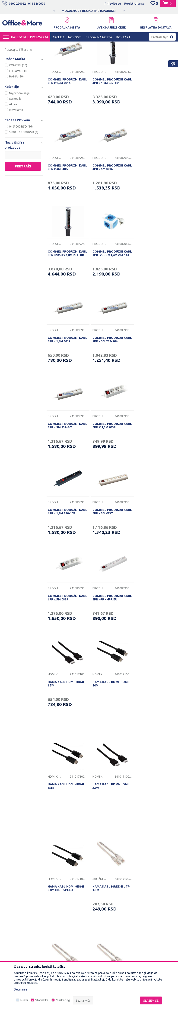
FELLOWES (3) (18, 112)
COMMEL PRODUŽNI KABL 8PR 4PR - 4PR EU (108, 461)
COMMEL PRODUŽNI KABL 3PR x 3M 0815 (149, 121)
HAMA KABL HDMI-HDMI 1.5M (152, 461)
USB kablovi (18, 75)
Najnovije (15, 140)
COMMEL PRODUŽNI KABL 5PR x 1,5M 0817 (63, 291)
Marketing (63, 1000)
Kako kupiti (99, 861)
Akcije (13, 145)
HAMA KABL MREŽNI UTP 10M (153, 647)
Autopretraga (115, 53)
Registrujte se (134, 3)
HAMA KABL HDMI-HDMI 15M (109, 545)
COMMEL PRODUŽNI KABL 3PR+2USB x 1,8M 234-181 (108, 208)
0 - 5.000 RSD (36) (21, 168)
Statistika (41, 1000)
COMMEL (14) (18, 106)
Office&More (11, 45)
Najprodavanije (19, 134)
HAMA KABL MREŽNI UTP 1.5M (109, 647)
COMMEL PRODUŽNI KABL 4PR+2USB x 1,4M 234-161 (151, 208)
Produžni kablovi (22, 64)
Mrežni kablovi (19, 81)
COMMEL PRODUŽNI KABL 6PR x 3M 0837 (149, 376)
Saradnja (56, 856)
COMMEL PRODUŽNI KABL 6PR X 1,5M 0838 (63, 376)
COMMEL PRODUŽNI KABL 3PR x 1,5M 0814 (63, 121)
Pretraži (23, 208)
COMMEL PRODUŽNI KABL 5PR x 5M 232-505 (151, 291)
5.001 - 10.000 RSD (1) (23, 173)
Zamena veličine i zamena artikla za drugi (107, 915)
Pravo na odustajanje (106, 905)
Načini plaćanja (101, 876)
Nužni (24, 1000)
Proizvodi (30, 45)
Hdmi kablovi (18, 69)
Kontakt (55, 863)
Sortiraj (139, 53)
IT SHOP (46, 45)
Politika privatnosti (104, 854)
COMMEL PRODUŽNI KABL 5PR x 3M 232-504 (108, 291)
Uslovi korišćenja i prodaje (104, 844)
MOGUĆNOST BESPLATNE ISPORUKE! (89, 10)
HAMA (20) (16, 117)
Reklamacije (99, 890)
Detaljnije (20, 989)
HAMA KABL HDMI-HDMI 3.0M (152, 545)
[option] (89, 10)
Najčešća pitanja (61, 870)
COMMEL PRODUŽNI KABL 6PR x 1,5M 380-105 (109, 376)
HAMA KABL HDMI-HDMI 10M (66, 545)
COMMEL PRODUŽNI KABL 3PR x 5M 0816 (63, 206)
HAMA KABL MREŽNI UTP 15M (66, 748)
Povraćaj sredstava (104, 897)
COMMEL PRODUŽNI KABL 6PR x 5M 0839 (63, 461)
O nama (55, 841)
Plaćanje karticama (104, 883)
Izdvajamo (16, 151)
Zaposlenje (58, 848)
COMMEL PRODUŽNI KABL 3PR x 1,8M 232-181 (109, 121)
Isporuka (97, 869)
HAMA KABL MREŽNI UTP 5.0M (153, 748)
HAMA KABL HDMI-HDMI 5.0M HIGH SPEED (66, 647)
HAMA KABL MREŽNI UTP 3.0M (109, 748)
